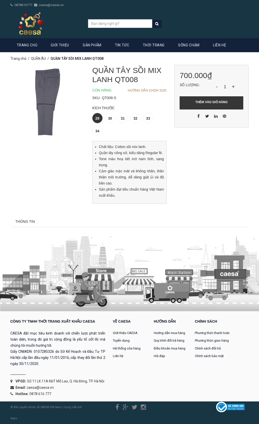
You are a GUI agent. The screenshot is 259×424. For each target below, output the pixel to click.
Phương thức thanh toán (212, 333)
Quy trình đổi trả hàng (169, 340)
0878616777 (23, 5)
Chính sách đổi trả (208, 348)
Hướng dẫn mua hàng (169, 333)
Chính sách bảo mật (209, 356)
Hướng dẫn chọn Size (147, 90)
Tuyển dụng (121, 340)
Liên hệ (118, 356)
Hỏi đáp (159, 356)
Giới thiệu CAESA (125, 333)
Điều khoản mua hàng (169, 348)
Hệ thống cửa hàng (127, 348)
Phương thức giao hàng (212, 340)
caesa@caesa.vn (51, 5)
